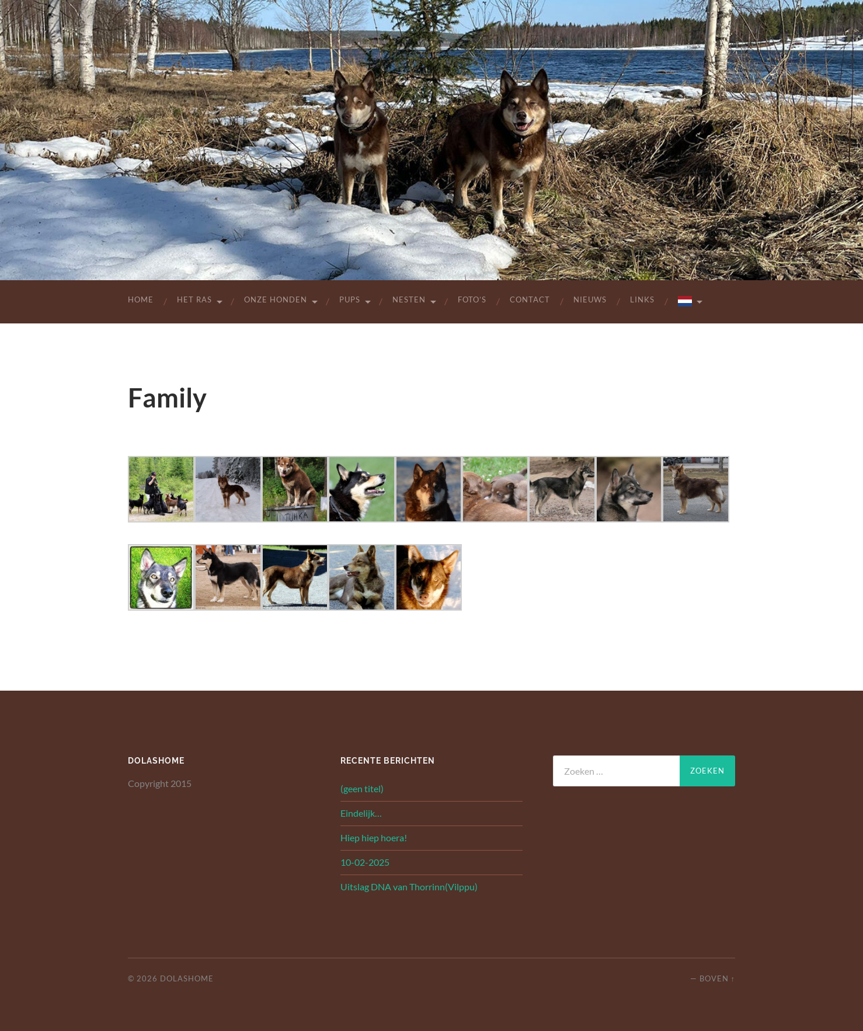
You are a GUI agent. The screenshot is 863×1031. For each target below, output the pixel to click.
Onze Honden (275, 299)
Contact (530, 299)
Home (141, 299)
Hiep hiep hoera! (373, 837)
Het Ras (194, 299)
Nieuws (590, 299)
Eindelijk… (361, 812)
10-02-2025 (364, 862)
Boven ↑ (717, 978)
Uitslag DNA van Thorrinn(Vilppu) (409, 886)
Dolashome (187, 978)
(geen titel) (362, 788)
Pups (349, 299)
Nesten (409, 299)
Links (642, 299)
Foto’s (472, 299)
